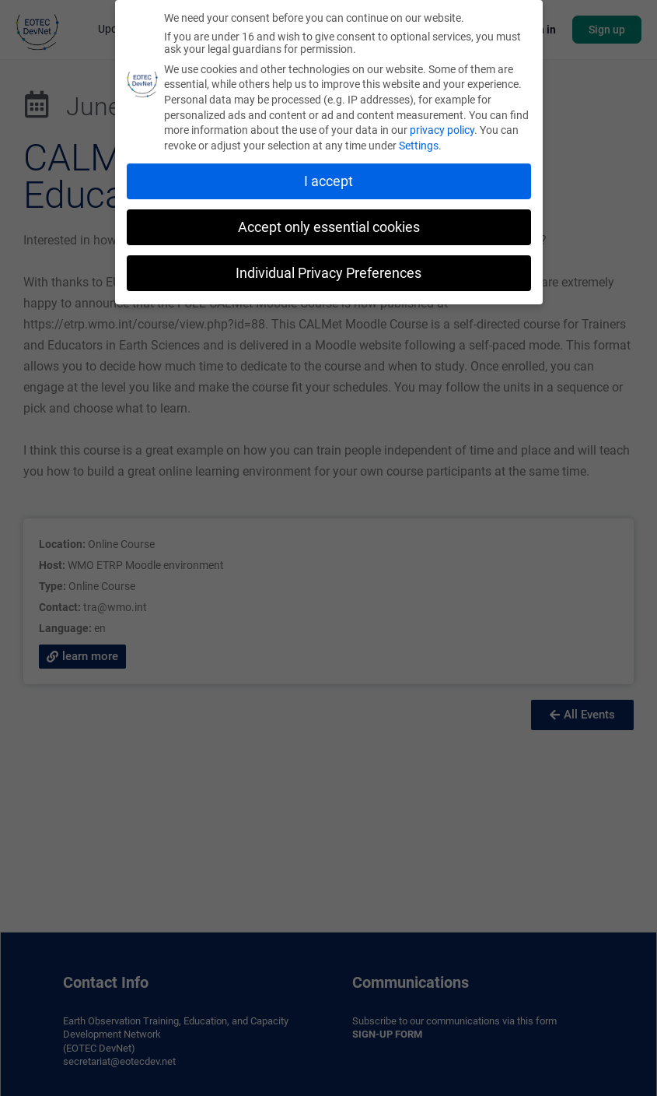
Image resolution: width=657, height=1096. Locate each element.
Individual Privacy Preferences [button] (328, 271)
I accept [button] (328, 179)
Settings (419, 144)
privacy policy (442, 128)
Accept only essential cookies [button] (329, 225)
